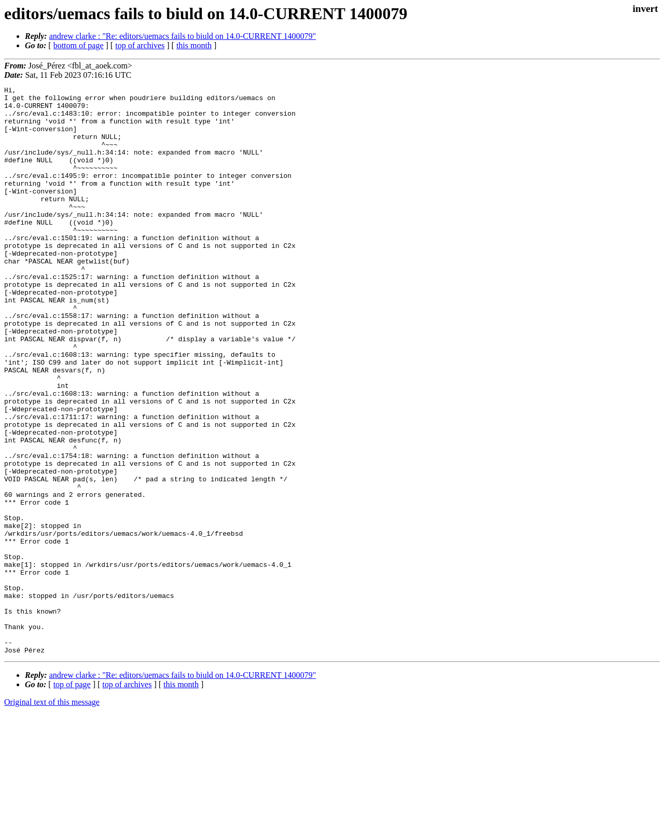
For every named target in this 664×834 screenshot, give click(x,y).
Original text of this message (52, 815)
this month (194, 45)
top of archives (139, 45)
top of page (72, 798)
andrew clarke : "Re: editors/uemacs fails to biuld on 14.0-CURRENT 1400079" (182, 36)
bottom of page (78, 45)
